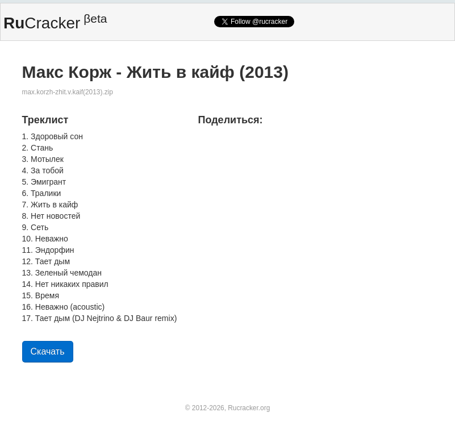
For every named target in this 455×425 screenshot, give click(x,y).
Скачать (48, 351)
